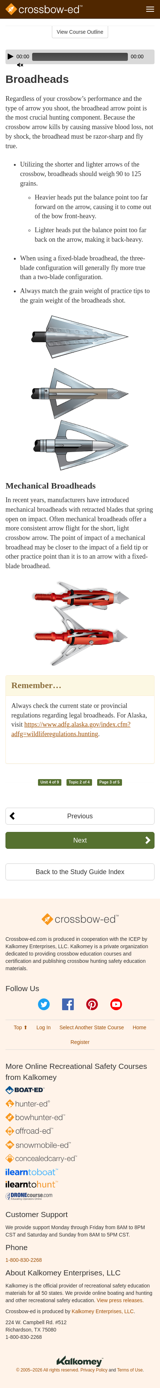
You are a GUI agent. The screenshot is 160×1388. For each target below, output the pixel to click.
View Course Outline (80, 32)
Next (80, 840)
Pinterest (92, 1004)
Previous (80, 816)
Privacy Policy (93, 1370)
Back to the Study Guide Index (79, 872)
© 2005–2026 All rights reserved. (47, 1370)
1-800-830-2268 (23, 1260)
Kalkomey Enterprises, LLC (103, 1311)
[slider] (80, 57)
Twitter (44, 1004)
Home (139, 1027)
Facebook (68, 1004)
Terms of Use (129, 1370)
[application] (80, 57)
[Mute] (20, 65)
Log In (44, 1027)
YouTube (116, 1004)
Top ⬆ (20, 1027)
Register (80, 1042)
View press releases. (120, 1300)
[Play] (11, 56)
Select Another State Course (92, 1027)
